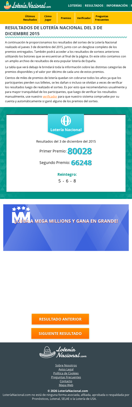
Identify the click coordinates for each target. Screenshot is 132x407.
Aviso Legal (66, 369)
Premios (66, 18)
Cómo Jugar (48, 18)
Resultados (94, 6)
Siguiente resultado (60, 333)
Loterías (75, 6)
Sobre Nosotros (66, 365)
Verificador (84, 18)
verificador (50, 96)
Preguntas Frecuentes (102, 18)
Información (117, 6)
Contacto (66, 381)
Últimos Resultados (30, 18)
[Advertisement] (66, 283)
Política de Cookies (66, 373)
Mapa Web (66, 385)
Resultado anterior (60, 319)
